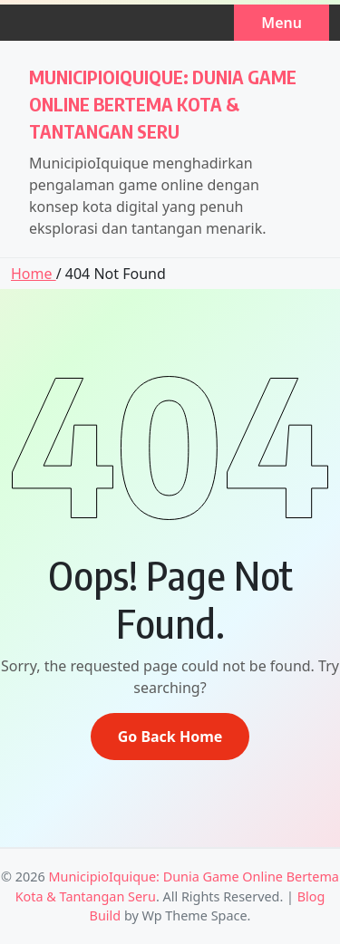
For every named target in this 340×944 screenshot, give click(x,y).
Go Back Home (170, 737)
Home (33, 274)
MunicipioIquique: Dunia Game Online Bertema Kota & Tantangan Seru (162, 103)
